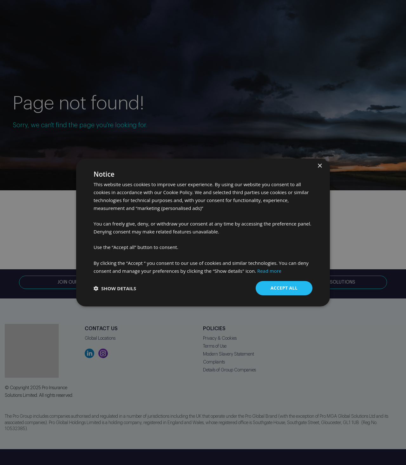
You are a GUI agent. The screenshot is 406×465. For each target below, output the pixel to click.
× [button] (319, 166)
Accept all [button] (284, 288)
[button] (115, 288)
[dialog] (203, 232)
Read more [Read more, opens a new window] (269, 271)
